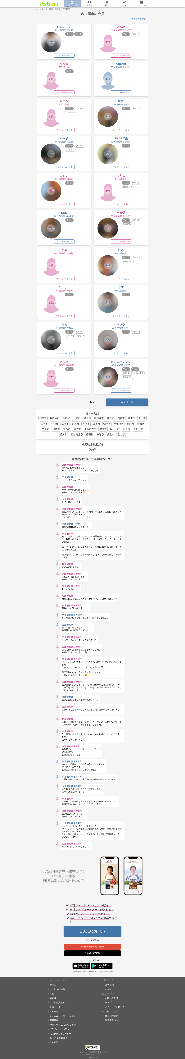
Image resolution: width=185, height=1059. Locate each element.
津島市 (110, 419)
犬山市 (142, 419)
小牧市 (54, 425)
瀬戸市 (87, 419)
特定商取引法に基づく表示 (63, 1026)
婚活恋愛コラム (112, 1021)
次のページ (127, 403)
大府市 (86, 425)
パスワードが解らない (116, 1008)
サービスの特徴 (57, 990)
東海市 (75, 425)
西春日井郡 (77, 436)
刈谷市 (121, 419)
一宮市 (76, 419)
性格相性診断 (111, 1017)
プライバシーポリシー (60, 1030)
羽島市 (43, 419)
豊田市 (131, 419)
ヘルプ (108, 1004)
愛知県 (92, 451)
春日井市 (99, 419)
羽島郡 (66, 419)
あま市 (126, 430)
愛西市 (66, 430)
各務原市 (54, 419)
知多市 (96, 425)
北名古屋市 (90, 430)
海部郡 (100, 436)
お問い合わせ (111, 999)
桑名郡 (121, 436)
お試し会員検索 (57, 1004)
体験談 (53, 999)
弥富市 (103, 430)
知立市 (107, 425)
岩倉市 (141, 425)
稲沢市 (65, 425)
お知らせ (54, 1013)
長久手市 (138, 430)
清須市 (77, 430)
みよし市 (114, 430)
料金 (52, 995)
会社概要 (54, 1044)
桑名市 (110, 436)
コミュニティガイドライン (63, 1017)
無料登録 (109, 986)
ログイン (109, 990)
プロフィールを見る (64, 55)
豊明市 (45, 430)
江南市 (44, 425)
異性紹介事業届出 (58, 1039)
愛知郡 (64, 436)
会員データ (55, 1008)
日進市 (56, 430)
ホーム (53, 986)
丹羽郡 (89, 436)
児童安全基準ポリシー (60, 1035)
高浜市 (130, 425)
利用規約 (54, 1021)
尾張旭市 (119, 425)
